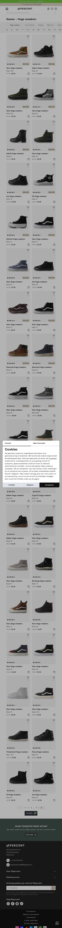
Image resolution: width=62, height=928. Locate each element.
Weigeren (30, 485)
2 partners (53, 458)
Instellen (11, 485)
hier (35, 474)
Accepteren (49, 485)
